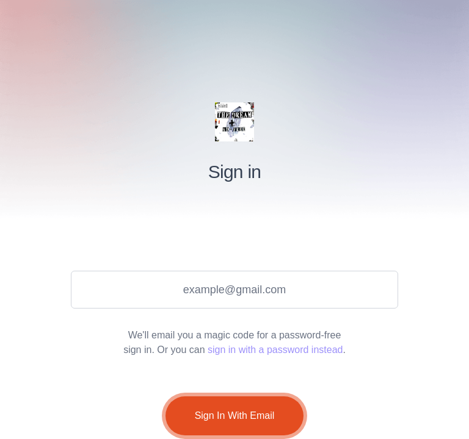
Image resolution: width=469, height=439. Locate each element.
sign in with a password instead (275, 349)
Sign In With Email (235, 415)
